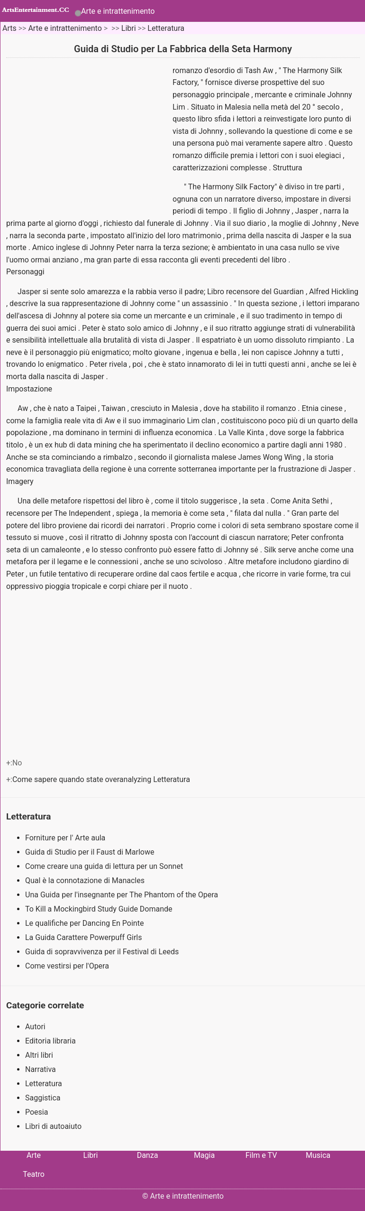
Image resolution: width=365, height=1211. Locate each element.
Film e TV (261, 1155)
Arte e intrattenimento (118, 11)
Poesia (36, 1112)
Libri (128, 28)
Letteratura (165, 28)
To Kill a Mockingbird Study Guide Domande (99, 908)
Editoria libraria (50, 1040)
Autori (35, 1026)
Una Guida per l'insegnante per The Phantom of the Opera (122, 894)
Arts (9, 28)
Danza (147, 1155)
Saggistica (43, 1097)
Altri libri (39, 1055)
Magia (204, 1155)
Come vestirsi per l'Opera (68, 965)
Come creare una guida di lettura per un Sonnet (105, 866)
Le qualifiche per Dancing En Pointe (85, 923)
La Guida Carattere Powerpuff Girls (84, 937)
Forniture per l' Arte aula (66, 837)
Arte (34, 1155)
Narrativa (40, 1069)
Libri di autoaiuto (53, 1126)
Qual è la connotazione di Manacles (85, 880)
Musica (318, 1155)
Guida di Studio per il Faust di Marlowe (90, 852)
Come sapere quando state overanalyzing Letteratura (102, 779)
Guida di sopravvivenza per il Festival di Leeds (103, 951)
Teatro (34, 1174)
